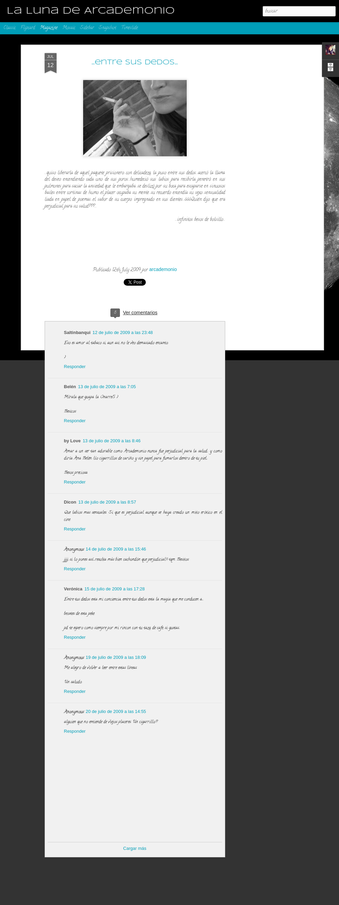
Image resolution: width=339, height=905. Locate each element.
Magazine (49, 28)
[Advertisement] (263, 99)
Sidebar (87, 28)
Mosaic (68, 28)
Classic (9, 28)
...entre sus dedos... (135, 62)
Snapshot (107, 28)
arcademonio (163, 269)
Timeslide (129, 28)
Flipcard (27, 28)
